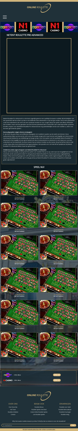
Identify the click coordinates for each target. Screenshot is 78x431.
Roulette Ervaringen (65, 412)
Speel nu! (57, 375)
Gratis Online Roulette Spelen (39, 412)
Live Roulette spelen (39, 414)
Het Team (13, 409)
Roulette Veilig (65, 414)
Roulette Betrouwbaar (65, 409)
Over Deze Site (13, 407)
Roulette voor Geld (65, 407)
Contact (13, 414)
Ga (73, 425)
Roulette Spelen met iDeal (39, 409)
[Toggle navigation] (5, 17)
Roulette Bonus (39, 407)
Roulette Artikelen (13, 412)
